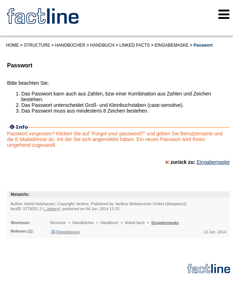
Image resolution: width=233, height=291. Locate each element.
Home (12, 45)
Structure (37, 45)
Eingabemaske (172, 45)
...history (51, 209)
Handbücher (70, 45)
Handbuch (102, 45)
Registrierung (68, 232)
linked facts (134, 45)
